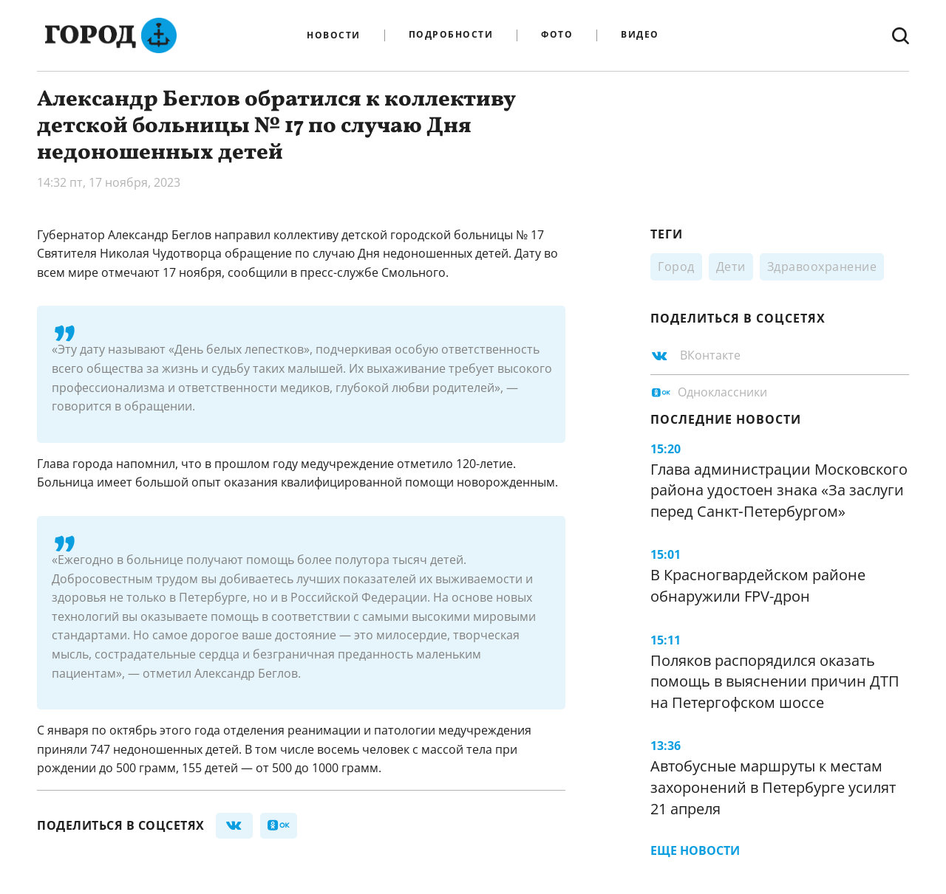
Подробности (451, 35)
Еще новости (695, 850)
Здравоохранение (822, 266)
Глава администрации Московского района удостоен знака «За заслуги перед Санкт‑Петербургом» (779, 490)
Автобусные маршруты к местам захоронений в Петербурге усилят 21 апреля (773, 787)
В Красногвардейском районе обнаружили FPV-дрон (757, 585)
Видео (640, 35)
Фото (557, 35)
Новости (334, 35)
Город (676, 266)
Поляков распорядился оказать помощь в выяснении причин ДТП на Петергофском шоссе (774, 681)
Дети (731, 266)
